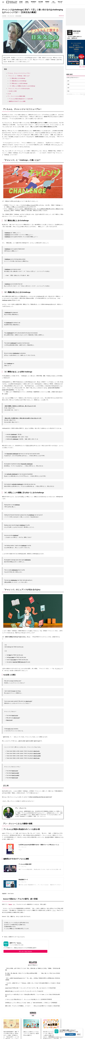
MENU (3, 2)
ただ (20, 226)
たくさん (50, 114)
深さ (14, 793)
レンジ (21, 150)
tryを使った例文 (13, 91)
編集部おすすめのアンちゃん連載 (17, 101)
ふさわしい (59, 668)
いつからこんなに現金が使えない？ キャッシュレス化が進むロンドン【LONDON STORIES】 (28, 999)
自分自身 (47, 837)
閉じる (78, 1034)
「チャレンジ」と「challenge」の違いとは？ (19, 75)
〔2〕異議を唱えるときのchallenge (17, 80)
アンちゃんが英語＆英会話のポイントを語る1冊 (21, 98)
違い (19, 201)
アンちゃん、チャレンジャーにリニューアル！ (19, 73)
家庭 (17, 304)
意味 (17, 242)
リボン (53, 813)
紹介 (31, 630)
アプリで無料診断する (70, 1034)
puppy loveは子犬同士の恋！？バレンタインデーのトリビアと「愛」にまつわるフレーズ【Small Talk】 (30, 988)
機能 (12, 916)
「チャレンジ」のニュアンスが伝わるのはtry (19, 88)
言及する (28, 445)
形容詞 (7, 375)
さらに (54, 910)
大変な (22, 496)
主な (36, 214)
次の (26, 428)
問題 (12, 397)
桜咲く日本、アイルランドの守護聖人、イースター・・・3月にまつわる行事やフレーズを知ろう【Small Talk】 (32, 1005)
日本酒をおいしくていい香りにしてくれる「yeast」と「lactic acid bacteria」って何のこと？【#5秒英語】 (31, 1002)
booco (10, 904)
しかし (58, 144)
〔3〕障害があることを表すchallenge (18, 83)
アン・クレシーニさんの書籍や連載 (16, 96)
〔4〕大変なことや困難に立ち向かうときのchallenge (22, 86)
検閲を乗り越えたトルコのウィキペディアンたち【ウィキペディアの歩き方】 (24, 991)
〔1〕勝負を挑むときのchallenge (17, 78)
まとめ (9, 93)
